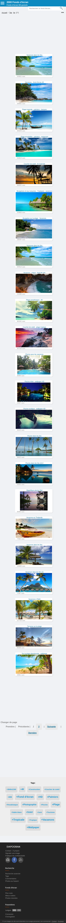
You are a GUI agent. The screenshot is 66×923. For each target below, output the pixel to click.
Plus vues (9, 893)
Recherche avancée (12, 874)
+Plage (56, 804)
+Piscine (44, 805)
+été (10, 797)
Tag (10, 13)
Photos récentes (11, 898)
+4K (22, 789)
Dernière (32, 733)
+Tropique (33, 820)
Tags (7, 876)
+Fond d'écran (24, 796)
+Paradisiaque (12, 805)
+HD (40, 797)
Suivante (51, 727)
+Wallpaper (33, 827)
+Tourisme (50, 812)
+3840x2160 (11, 789)
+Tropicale (18, 819)
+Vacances (47, 819)
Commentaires (10, 879)
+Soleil (29, 812)
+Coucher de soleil (51, 789)
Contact (8, 851)
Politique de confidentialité (15, 856)
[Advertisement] (32, 35)
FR (19, 910)
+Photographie (29, 804)
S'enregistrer (10, 917)
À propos (16, 851)
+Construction (34, 789)
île (14, 13)
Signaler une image (12, 853)
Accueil (4, 13)
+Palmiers (52, 797)
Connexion (9, 914)
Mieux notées (10, 896)
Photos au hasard (12, 881)
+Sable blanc (16, 812)
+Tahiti (39, 812)
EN (14, 910)
